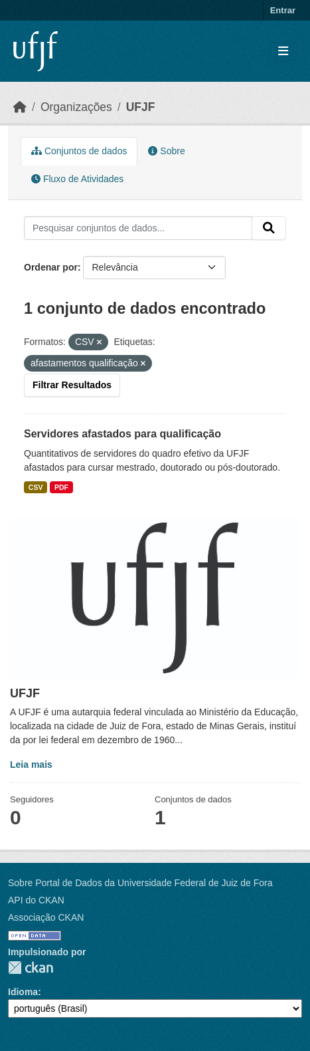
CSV (36, 487)
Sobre (166, 151)
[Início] (20, 107)
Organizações (76, 107)
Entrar (282, 10)
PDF (61, 487)
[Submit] (269, 228)
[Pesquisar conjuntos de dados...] (138, 228)
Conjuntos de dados (79, 151)
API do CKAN (36, 900)
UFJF (140, 107)
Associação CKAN (46, 917)
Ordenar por (51, 267)
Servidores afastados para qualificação (122, 433)
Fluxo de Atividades (77, 179)
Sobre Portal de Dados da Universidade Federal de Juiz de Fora (140, 882)
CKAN (30, 968)
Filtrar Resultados (72, 385)
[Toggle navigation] (283, 51)
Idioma (23, 992)
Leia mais (31, 764)
